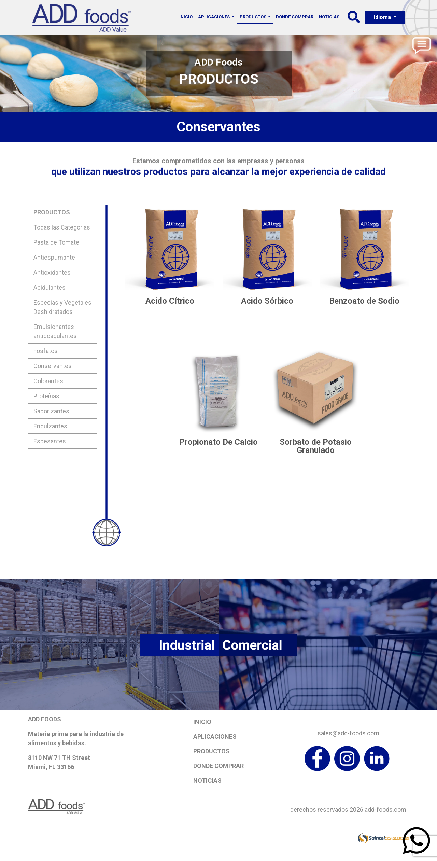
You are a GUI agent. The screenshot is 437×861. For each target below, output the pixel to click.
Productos (211, 751)
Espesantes (49, 441)
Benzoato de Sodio (364, 301)
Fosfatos (45, 351)
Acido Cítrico (169, 301)
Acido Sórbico (267, 301)
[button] (354, 19)
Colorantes (48, 381)
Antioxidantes (52, 272)
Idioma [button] (383, 17)
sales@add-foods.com (348, 733)
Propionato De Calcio (218, 442)
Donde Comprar (294, 16)
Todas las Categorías (61, 227)
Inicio (186, 16)
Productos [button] (253, 16)
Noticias (329, 16)
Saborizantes (51, 411)
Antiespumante (54, 257)
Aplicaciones (215, 736)
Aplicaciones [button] (214, 16)
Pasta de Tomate (56, 242)
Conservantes (52, 366)
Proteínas (46, 396)
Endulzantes (50, 426)
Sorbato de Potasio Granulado (316, 446)
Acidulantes (49, 287)
